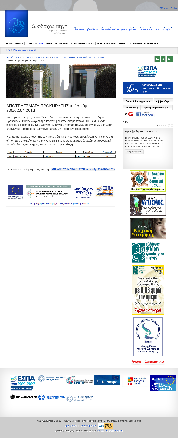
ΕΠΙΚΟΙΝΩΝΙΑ (151, 43)
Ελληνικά (164, 8)
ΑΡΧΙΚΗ (9, 43)
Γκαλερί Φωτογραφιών (137, 101)
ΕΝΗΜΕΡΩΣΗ (65, 43)
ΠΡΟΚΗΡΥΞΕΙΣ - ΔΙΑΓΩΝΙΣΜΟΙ (21, 50)
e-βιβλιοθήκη (163, 101)
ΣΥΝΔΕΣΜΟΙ (136, 43)
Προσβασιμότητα (88, 426)
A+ (170, 59)
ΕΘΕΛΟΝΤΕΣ (110, 43)
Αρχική (10, 57)
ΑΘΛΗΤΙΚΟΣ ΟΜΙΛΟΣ (84, 43)
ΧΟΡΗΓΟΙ (123, 43)
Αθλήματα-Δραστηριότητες (80, 57)
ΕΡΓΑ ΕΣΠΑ (51, 43)
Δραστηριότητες (100, 57)
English (173, 8)
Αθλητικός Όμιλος (59, 57)
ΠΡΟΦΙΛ (19, 43)
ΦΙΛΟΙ (99, 43)
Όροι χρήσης (71, 426)
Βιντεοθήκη (131, 107)
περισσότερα (134, 151)
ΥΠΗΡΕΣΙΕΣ (31, 43)
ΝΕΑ (41, 43)
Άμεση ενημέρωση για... (157, 107)
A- (157, 59)
